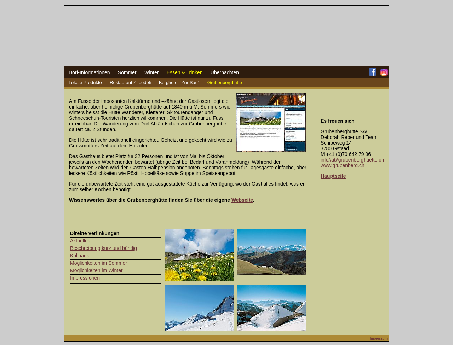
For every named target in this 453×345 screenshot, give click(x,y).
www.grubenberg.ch (343, 165)
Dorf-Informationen (89, 72)
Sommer (127, 72)
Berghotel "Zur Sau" (179, 82)
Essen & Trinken (185, 72)
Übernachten (225, 72)
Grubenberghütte (224, 82)
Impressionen (85, 278)
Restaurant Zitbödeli (130, 82)
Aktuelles (80, 241)
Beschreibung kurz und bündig (103, 248)
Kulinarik (79, 255)
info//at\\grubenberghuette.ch (352, 160)
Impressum (379, 338)
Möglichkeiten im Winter (96, 270)
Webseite (242, 200)
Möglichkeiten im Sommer (98, 263)
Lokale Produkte (85, 82)
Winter (151, 72)
